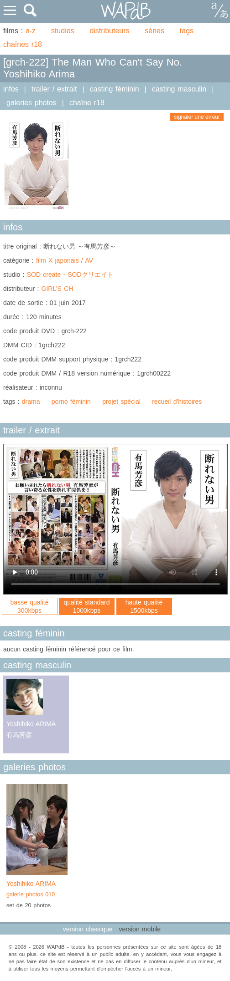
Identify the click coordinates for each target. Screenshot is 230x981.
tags (186, 31)
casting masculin (179, 89)
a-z (31, 31)
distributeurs (109, 31)
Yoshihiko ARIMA (37, 890)
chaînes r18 (22, 44)
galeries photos (31, 103)
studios (62, 31)
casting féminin (114, 89)
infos (11, 89)
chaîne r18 (87, 103)
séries (154, 31)
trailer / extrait (54, 89)
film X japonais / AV (64, 260)
